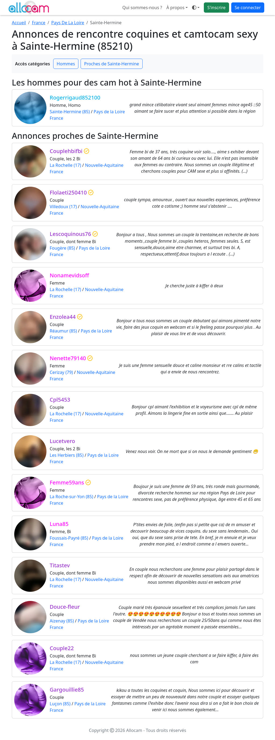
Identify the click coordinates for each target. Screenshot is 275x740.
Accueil (19, 23)
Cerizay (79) (61, 372)
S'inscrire (216, 7)
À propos (175, 7)
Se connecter (248, 7)
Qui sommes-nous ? (142, 7)
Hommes (66, 64)
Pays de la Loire (109, 112)
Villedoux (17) (63, 207)
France (38, 23)
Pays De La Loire (67, 23)
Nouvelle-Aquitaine (104, 165)
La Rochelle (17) (65, 165)
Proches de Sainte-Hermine (111, 64)
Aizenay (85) (62, 621)
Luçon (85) (60, 704)
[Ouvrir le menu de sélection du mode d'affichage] (196, 7)
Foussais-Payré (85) (69, 538)
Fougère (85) (62, 248)
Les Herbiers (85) (67, 455)
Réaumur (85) (63, 331)
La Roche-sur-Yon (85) (71, 497)
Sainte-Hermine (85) (70, 112)
